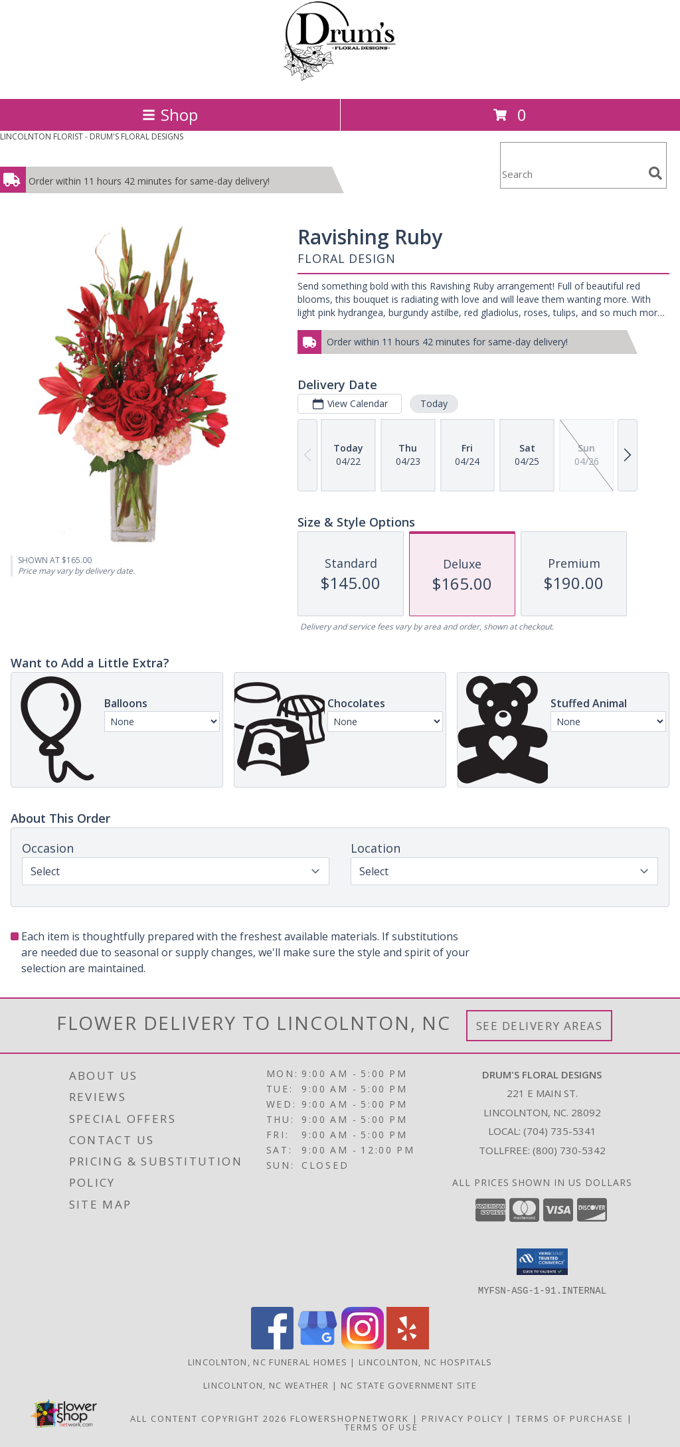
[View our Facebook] (272, 1345)
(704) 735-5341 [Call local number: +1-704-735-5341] (559, 1131)
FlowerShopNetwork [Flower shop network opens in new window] (349, 1418)
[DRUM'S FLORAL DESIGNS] (340, 79)
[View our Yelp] (407, 1345)
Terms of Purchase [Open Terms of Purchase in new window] (570, 1418)
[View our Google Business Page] (317, 1345)
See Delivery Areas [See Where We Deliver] (539, 1025)
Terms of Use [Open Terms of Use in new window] (381, 1426)
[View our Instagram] (362, 1345)
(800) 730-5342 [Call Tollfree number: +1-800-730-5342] (569, 1150)
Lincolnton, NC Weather (266, 1385)
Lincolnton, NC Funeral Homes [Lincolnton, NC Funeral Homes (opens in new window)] (267, 1361)
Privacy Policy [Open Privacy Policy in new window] (462, 1418)
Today (434, 403)
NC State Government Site (409, 1385)
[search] (655, 173)
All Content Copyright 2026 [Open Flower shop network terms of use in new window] (208, 1418)
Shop (170, 115)
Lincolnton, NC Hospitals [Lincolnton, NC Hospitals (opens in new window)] (425, 1361)
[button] (542, 1261)
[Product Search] (572, 173)
